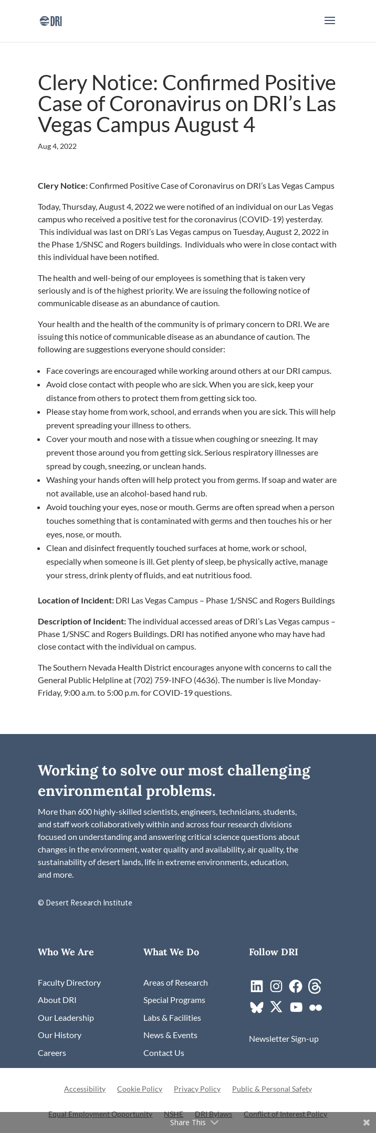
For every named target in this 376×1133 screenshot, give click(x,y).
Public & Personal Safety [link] (272, 1089)
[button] (329, 27)
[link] (50, 20)
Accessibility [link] (85, 1089)
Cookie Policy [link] (139, 1089)
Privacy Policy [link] (197, 1089)
